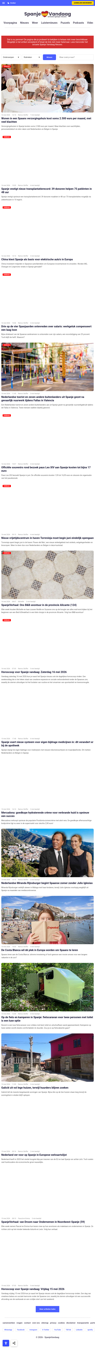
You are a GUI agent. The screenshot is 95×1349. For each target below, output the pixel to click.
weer (35, 22)
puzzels (65, 22)
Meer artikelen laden (48, 1309)
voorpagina (10, 22)
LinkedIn (79, 1330)
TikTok (68, 1330)
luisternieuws (49, 22)
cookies (61, 1323)
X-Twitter (45, 1330)
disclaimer (71, 1323)
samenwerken (9, 1323)
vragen (19, 1323)
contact (27, 1323)
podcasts (78, 22)
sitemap (44, 1323)
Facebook (21, 1330)
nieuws (24, 22)
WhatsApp (8, 1330)
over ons (36, 1323)
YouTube (57, 1330)
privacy (53, 1323)
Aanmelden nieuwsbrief (83, 3)
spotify (90, 1330)
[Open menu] (3, 3)
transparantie (83, 1323)
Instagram (33, 1330)
